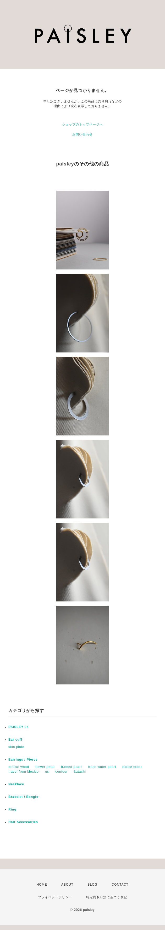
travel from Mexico (23, 771)
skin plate (16, 747)
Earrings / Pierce (23, 759)
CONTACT (120, 884)
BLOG (92, 884)
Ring (12, 809)
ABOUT (67, 884)
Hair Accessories (23, 822)
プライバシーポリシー (55, 897)
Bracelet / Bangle (23, 797)
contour (61, 771)
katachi (80, 771)
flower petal (44, 767)
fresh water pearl (102, 767)
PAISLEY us (18, 727)
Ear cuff (15, 739)
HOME (42, 884)
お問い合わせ (82, 134)
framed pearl (71, 767)
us (47, 771)
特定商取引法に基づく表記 (106, 897)
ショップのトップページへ (82, 124)
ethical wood (18, 767)
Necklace (16, 784)
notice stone (132, 767)
